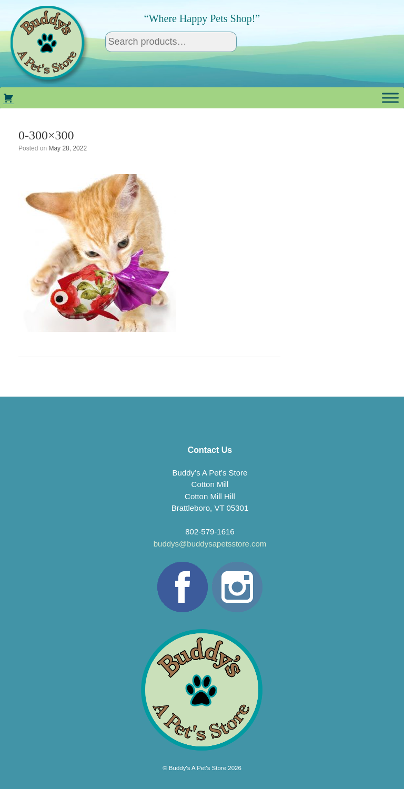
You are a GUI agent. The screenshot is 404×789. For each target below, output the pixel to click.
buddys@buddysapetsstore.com (210, 543)
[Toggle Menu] (390, 98)
